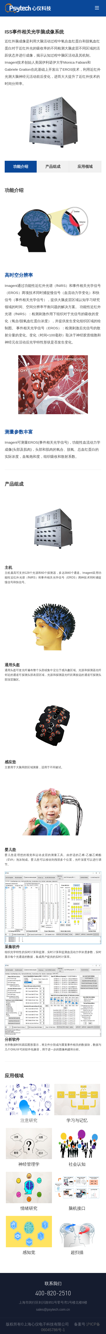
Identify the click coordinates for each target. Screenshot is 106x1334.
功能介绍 (20, 167)
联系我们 (53, 1283)
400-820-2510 (53, 1293)
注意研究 (28, 1120)
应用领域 (85, 167)
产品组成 (52, 167)
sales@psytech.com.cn (53, 1309)
